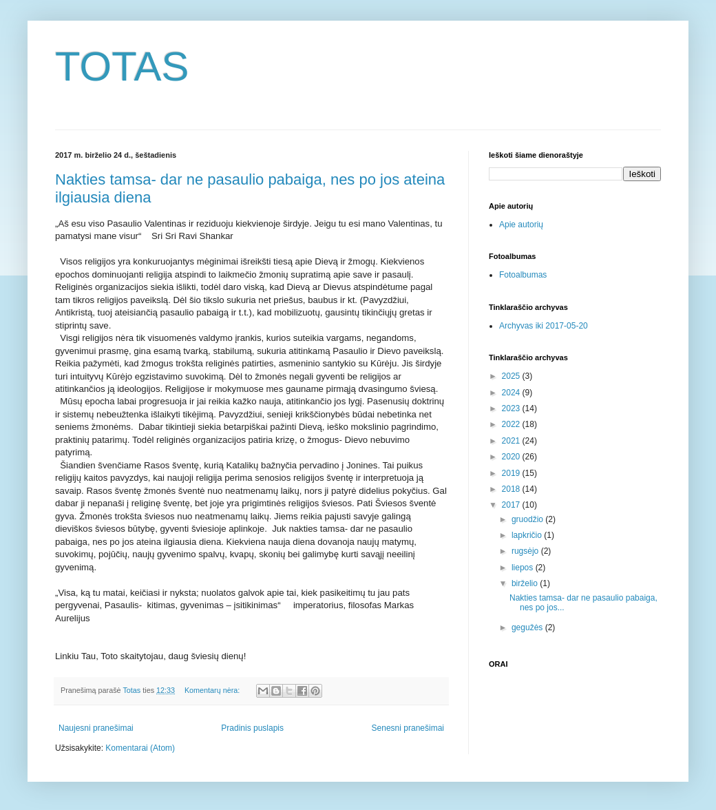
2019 (512, 473)
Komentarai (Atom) (140, 748)
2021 (512, 441)
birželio (526, 583)
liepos (524, 567)
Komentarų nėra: (213, 690)
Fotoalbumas (523, 275)
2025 (512, 376)
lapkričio (528, 535)
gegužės (528, 627)
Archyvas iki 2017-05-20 (543, 326)
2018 (512, 489)
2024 (512, 392)
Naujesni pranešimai (96, 728)
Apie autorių (521, 224)
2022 (512, 424)
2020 (512, 456)
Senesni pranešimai (408, 728)
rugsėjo (526, 551)
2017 (512, 505)
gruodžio (528, 519)
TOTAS (122, 66)
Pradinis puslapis (252, 728)
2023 (512, 408)
